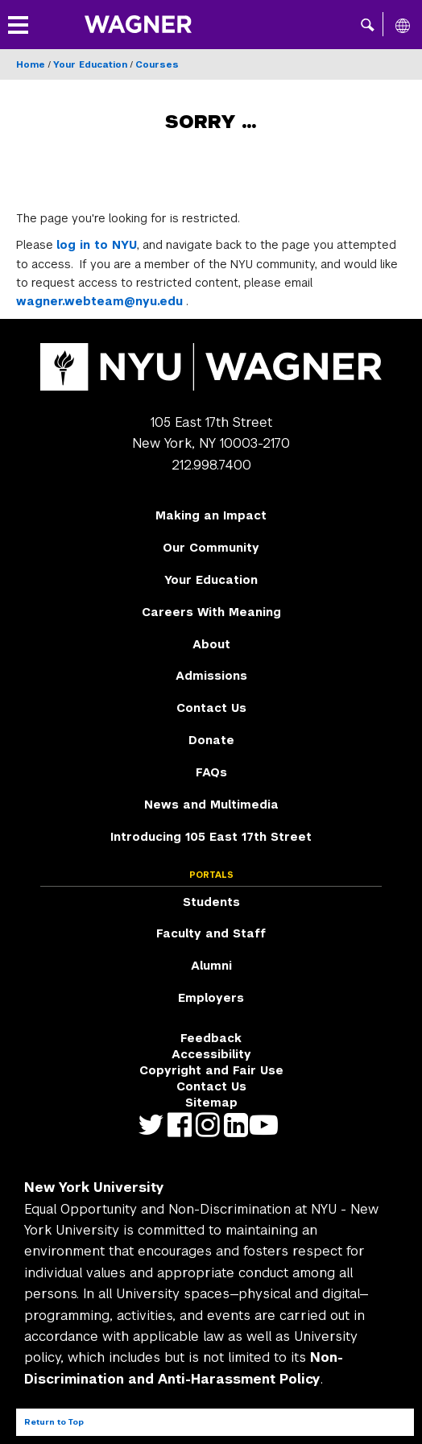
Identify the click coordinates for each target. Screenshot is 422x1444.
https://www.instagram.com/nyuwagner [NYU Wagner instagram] (211, 1125)
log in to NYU (96, 245)
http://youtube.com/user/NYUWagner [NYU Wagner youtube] (268, 1125)
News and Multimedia (211, 804)
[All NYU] (402, 25)
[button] (368, 24)
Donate (211, 740)
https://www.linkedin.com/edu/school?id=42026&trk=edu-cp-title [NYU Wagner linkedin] (239, 1125)
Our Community (211, 547)
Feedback (211, 1038)
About (211, 644)
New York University (94, 1187)
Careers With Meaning (211, 612)
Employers (211, 998)
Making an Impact (211, 515)
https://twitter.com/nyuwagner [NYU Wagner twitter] (155, 1125)
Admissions (211, 675)
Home (30, 64)
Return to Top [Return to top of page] (54, 1422)
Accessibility (211, 1054)
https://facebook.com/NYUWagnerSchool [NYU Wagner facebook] (183, 1125)
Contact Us (211, 708)
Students (211, 902)
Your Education (90, 64)
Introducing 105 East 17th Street (211, 837)
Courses (157, 64)
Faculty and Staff (211, 933)
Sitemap (211, 1102)
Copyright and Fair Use (211, 1070)
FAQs (211, 772)
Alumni (211, 965)
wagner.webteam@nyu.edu (99, 301)
